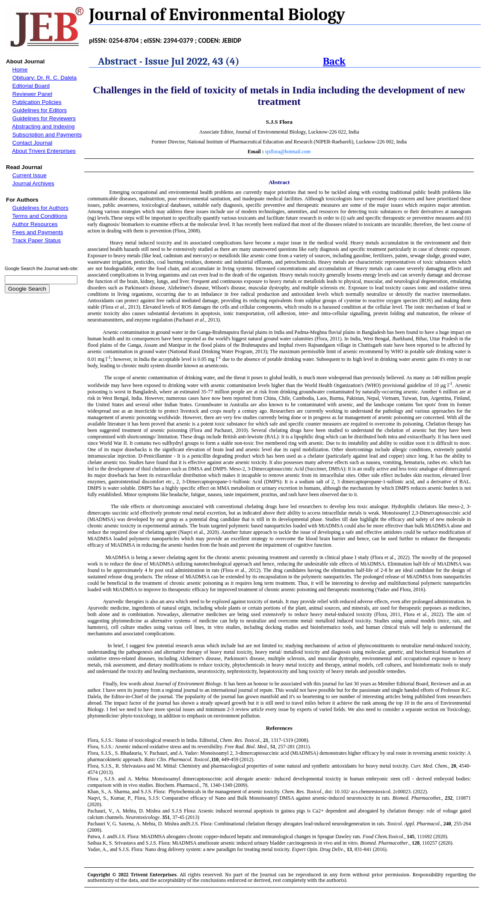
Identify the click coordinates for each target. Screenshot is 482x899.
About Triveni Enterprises (44, 151)
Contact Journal (32, 143)
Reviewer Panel (32, 94)
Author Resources (35, 224)
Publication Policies (37, 102)
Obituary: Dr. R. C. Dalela (44, 77)
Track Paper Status (36, 240)
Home (20, 69)
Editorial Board (31, 86)
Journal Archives (33, 183)
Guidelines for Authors (40, 208)
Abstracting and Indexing (43, 126)
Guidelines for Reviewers (44, 118)
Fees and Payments (37, 232)
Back (334, 61)
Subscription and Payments (47, 134)
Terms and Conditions (40, 216)
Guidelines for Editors (39, 110)
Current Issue (29, 175)
